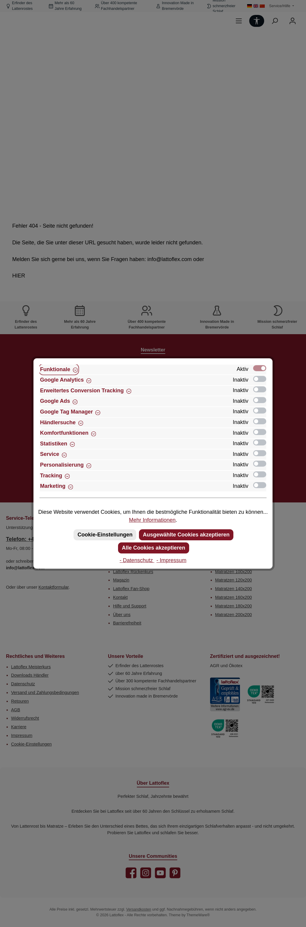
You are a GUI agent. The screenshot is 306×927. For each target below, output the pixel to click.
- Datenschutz (137, 560)
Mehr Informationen (152, 520)
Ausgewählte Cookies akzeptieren (186, 535)
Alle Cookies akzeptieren (153, 548)
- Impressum (171, 560)
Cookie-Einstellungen (104, 535)
